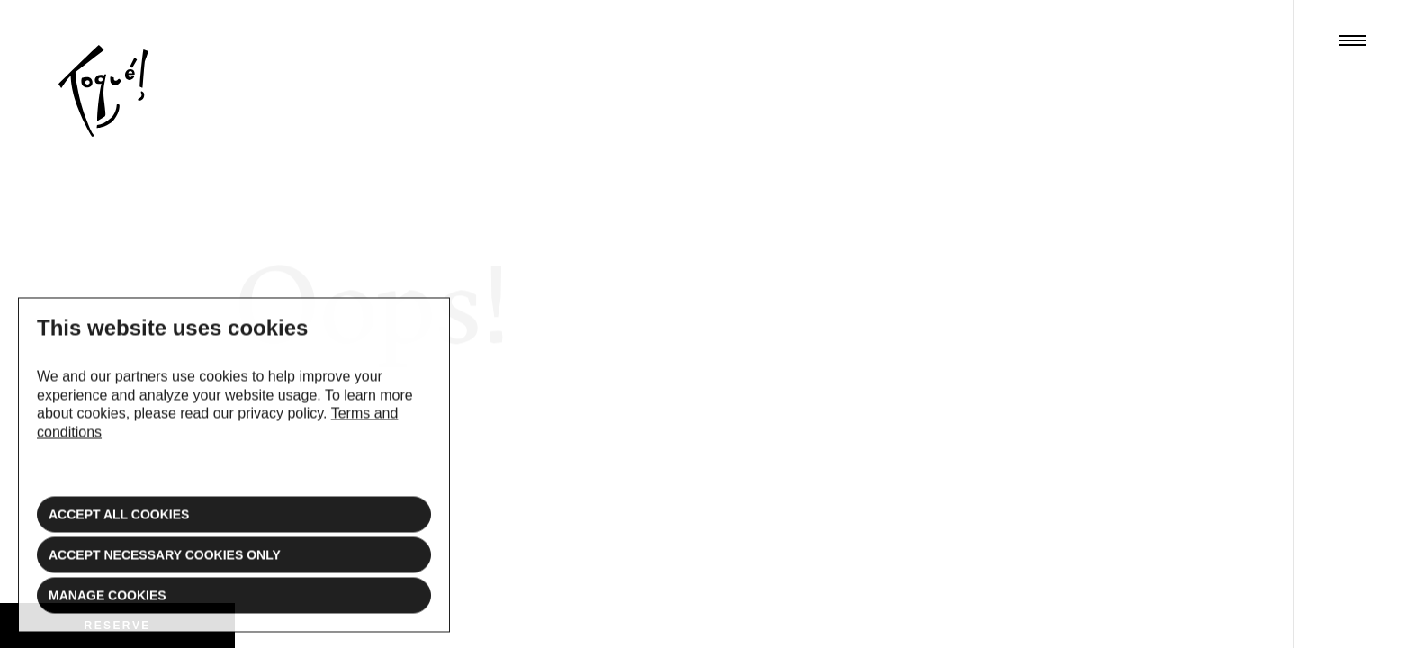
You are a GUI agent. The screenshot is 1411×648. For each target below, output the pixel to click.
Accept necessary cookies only (165, 562)
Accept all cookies (119, 522)
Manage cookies (107, 603)
